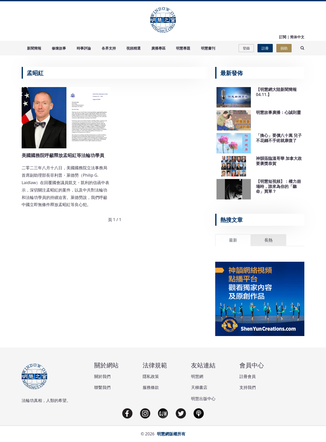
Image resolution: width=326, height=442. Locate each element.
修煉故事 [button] (59, 48)
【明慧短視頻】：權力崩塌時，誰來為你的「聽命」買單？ (278, 186)
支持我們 (247, 387)
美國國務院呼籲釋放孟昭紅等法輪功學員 (63, 155)
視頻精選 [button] (133, 48)
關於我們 (102, 376)
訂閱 (282, 36)
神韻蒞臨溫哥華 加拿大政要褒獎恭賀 (279, 161)
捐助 (284, 48)
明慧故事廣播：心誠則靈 (278, 112)
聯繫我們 (102, 387)
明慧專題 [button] (183, 48)
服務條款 (151, 387)
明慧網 (197, 376)
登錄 (246, 48)
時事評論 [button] (84, 48)
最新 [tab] (233, 240)
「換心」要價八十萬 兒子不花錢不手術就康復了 (279, 138)
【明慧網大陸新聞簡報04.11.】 (276, 92)
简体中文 (297, 36)
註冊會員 (247, 376)
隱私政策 (151, 376)
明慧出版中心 (203, 398)
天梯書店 (199, 387)
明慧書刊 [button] (208, 48)
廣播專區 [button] (158, 48)
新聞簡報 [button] (34, 48)
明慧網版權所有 (171, 434)
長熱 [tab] (268, 240)
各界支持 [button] (109, 48)
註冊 (265, 48)
